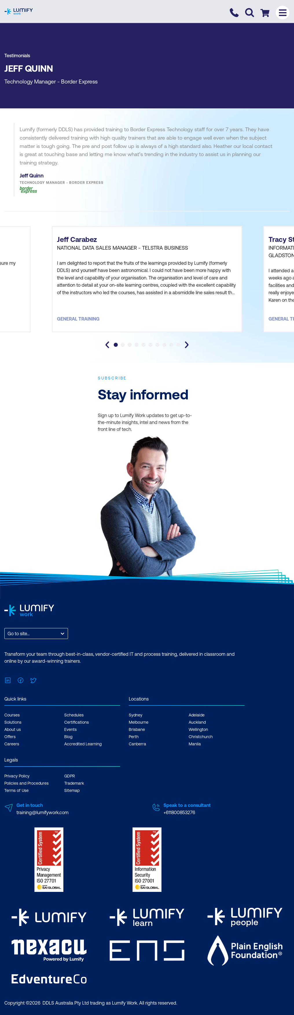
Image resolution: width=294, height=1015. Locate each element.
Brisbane (137, 729)
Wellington (198, 729)
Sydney (135, 715)
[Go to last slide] (107, 344)
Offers (10, 736)
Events (70, 729)
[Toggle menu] (282, 12)
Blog (68, 736)
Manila (195, 744)
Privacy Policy (17, 776)
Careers (11, 744)
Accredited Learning (83, 744)
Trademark (74, 783)
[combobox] (8, 633)
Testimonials (17, 55)
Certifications (76, 722)
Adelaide (197, 715)
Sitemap (72, 790)
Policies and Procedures (26, 783)
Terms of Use (16, 790)
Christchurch (201, 736)
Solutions (12, 722)
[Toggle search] (249, 12)
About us (12, 729)
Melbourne (138, 722)
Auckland (197, 722)
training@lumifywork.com (42, 812)
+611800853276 (179, 812)
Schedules (74, 715)
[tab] (116, 345)
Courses (12, 715)
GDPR (69, 776)
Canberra (137, 744)
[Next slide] (186, 344)
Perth (134, 736)
